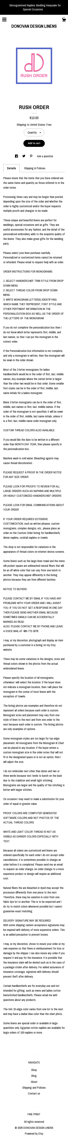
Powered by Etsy (34, 1134)
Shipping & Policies (34, 168)
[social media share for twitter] (24, 156)
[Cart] (64, 20)
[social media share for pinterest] (31, 156)
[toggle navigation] (4, 19)
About (34, 1082)
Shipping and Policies (34, 1088)
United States (37, 125)
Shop (34, 1070)
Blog (34, 1076)
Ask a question (45, 156)
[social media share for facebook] (17, 156)
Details (11, 168)
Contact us (34, 1093)
